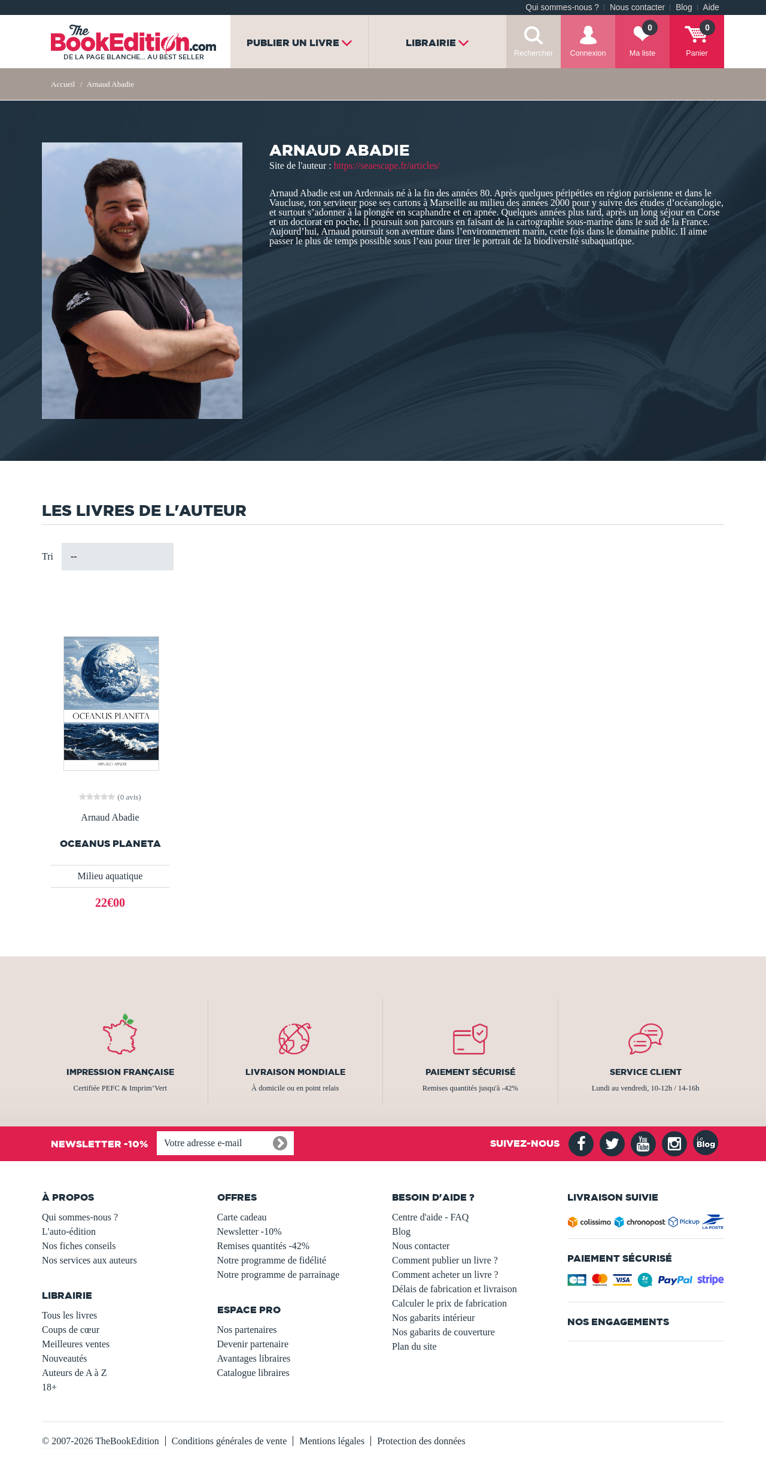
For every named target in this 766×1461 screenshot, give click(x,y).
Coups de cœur (70, 1330)
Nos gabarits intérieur (433, 1318)
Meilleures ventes (76, 1344)
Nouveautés (64, 1358)
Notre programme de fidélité (272, 1260)
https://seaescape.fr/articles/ (387, 165)
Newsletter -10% (249, 1231)
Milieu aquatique (110, 876)
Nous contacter (637, 7)
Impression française (120, 1072)
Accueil (63, 84)
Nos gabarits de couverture (443, 1332)
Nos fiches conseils (79, 1246)
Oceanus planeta (110, 844)
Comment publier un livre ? (445, 1260)
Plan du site (414, 1346)
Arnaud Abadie (110, 817)
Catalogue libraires (253, 1373)
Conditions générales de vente (229, 1441)
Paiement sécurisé (470, 1072)
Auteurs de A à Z (74, 1373)
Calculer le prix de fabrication (449, 1303)
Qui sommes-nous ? (562, 7)
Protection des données (421, 1441)
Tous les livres (69, 1315)
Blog (684, 7)
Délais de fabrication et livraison (454, 1289)
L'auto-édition (69, 1231)
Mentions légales (331, 1441)
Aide (711, 7)
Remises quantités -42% (263, 1246)
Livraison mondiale (295, 1072)
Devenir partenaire (252, 1344)
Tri (47, 556)
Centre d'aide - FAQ (430, 1217)
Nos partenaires (247, 1330)
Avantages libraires (254, 1358)
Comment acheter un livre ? (445, 1274)
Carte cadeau (242, 1217)
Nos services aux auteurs (89, 1260)
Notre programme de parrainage (278, 1274)
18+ (49, 1387)
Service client (646, 1072)
